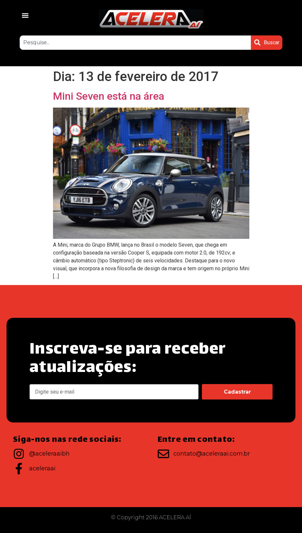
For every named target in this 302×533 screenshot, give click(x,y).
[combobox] (135, 42)
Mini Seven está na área (108, 96)
